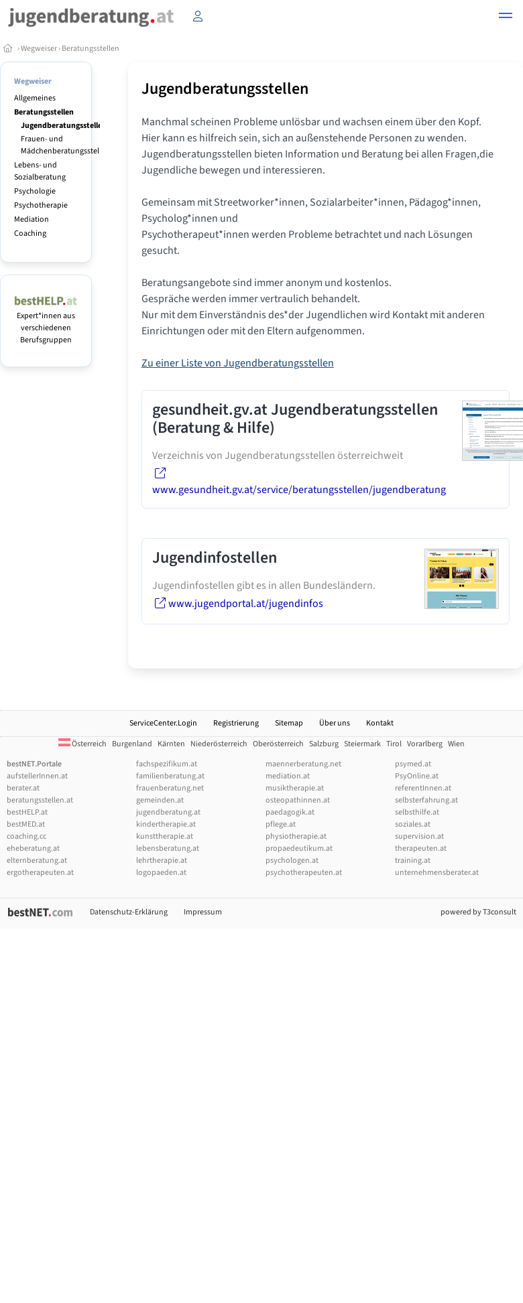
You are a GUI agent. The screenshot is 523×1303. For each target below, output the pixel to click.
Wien (456, 744)
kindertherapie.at (166, 824)
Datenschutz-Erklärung (129, 912)
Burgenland (132, 744)
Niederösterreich (218, 744)
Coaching (30, 233)
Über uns (334, 723)
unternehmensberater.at (437, 872)
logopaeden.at (161, 872)
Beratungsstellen (90, 48)
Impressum (203, 912)
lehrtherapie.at (161, 860)
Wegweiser (39, 48)
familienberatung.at (170, 776)
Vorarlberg (425, 744)
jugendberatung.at (168, 812)
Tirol (394, 744)
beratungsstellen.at (40, 800)
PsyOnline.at (417, 776)
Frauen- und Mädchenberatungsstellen (65, 145)
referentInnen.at (423, 788)
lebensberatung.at (167, 848)
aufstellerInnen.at (37, 776)
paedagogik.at (290, 812)
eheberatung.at (33, 848)
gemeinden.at (160, 800)
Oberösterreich (278, 744)
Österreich (82, 744)
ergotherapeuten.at (40, 872)
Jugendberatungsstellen (64, 125)
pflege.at (281, 824)
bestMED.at (26, 824)
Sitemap (289, 723)
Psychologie (35, 191)
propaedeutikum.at (299, 848)
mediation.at (288, 776)
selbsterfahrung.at (426, 800)
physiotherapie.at (296, 836)
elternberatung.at (37, 860)
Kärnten (171, 744)
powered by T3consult (478, 912)
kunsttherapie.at (164, 836)
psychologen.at (292, 860)
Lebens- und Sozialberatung (40, 171)
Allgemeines (35, 98)
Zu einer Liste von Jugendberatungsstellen (237, 363)
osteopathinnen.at (298, 800)
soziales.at (412, 824)
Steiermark (362, 744)
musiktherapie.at (295, 788)
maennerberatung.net (303, 764)
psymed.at (413, 764)
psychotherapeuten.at (304, 872)
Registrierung (236, 723)
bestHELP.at (27, 812)
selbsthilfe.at (417, 812)
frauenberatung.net (170, 788)
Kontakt (380, 723)
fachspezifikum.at (166, 764)
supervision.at (419, 836)
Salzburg (324, 744)
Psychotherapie (41, 205)
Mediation (31, 219)
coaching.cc (26, 836)
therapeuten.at (421, 848)
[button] (505, 17)
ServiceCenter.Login (163, 723)
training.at (412, 860)
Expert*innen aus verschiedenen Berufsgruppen (46, 322)
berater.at (23, 788)
